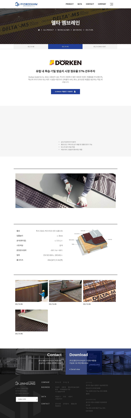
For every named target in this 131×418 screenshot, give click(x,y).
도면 (64, 397)
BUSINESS (45, 387)
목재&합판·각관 (65, 389)
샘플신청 (74, 404)
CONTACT (90, 4)
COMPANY (102, 4)
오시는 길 (66, 382)
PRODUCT (70, 4)
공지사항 (58, 404)
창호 (56, 389)
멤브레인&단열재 (73, 387)
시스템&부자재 (60, 392)
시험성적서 (58, 399)
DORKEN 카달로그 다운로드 (65, 92)
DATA (80, 4)
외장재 (64, 387)
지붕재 (57, 387)
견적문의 (66, 404)
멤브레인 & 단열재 (63, 30)
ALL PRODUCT (48, 30)
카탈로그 (58, 397)
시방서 (70, 397)
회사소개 (58, 382)
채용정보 (58, 406)
